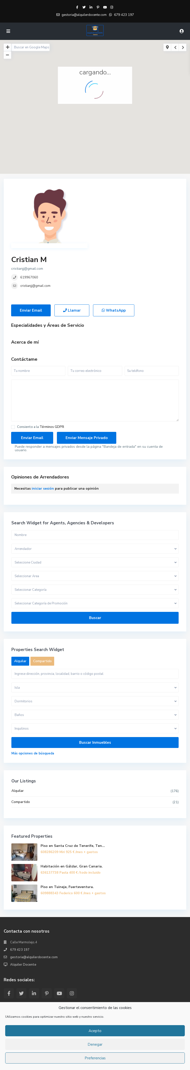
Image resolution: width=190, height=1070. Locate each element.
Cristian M (113, 191)
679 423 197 (124, 14)
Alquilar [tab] (20, 611)
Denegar (95, 1044)
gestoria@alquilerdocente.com (34, 907)
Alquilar (17, 741)
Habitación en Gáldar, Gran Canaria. (72, 816)
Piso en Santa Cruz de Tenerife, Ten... (73, 796)
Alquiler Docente (23, 915)
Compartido (20, 752)
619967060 (113, 209)
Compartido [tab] (42, 611)
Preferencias (95, 1058)
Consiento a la (40, 377)
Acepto (95, 1030)
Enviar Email (31, 260)
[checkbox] (13, 377)
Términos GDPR (52, 377)
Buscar (95, 568)
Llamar (72, 260)
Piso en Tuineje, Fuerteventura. (67, 837)
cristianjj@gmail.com (119, 217)
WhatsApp (114, 260)
